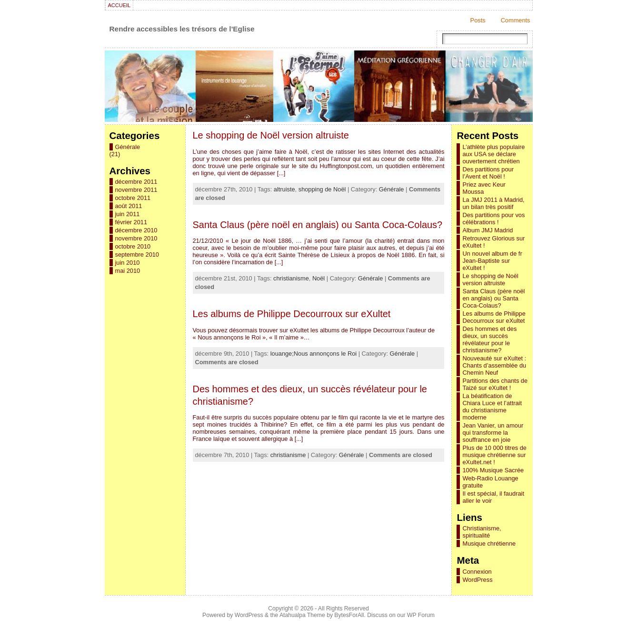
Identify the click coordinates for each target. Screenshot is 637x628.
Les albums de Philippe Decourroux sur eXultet (292, 314)
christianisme (291, 278)
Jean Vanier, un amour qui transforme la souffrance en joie (492, 432)
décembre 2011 (136, 181)
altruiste (284, 189)
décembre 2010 (136, 230)
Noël (318, 278)
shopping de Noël (322, 189)
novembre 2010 (136, 238)
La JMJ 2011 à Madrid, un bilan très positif (493, 203)
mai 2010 (127, 270)
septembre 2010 (137, 254)
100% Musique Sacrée (493, 470)
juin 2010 (127, 262)
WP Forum (421, 615)
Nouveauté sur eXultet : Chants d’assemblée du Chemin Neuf (494, 365)
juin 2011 (127, 214)
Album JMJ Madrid (487, 230)
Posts (478, 20)
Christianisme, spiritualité (481, 532)
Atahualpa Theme (302, 615)
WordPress (477, 579)
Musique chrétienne (489, 543)
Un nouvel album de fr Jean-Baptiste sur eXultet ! (492, 260)
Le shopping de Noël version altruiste (271, 135)
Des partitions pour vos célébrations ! (493, 218)
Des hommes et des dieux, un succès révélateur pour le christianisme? (489, 339)
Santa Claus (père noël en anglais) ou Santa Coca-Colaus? (318, 224)
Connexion (476, 571)
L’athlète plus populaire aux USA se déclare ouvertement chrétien (493, 154)
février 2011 (131, 222)
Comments (515, 20)
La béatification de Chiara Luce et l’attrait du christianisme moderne (491, 406)
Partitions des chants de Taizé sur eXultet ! (495, 384)
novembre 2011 (136, 189)
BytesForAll (349, 615)
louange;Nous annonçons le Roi (313, 353)
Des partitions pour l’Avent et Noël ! (487, 173)
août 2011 (128, 205)
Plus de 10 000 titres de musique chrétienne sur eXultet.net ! (494, 455)
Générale (127, 146)
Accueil (119, 5)
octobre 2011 (133, 197)
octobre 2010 (133, 246)
